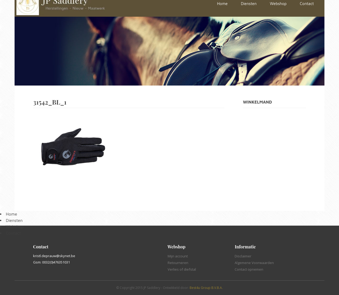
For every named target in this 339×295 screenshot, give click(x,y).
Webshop (15, 226)
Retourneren (178, 262)
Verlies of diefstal (182, 269)
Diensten (14, 220)
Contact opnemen (249, 269)
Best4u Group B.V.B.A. (206, 287)
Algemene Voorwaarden (254, 262)
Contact (13, 233)
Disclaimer (243, 256)
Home (11, 214)
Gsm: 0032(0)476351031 (51, 262)
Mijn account (178, 256)
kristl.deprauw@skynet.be (54, 255)
